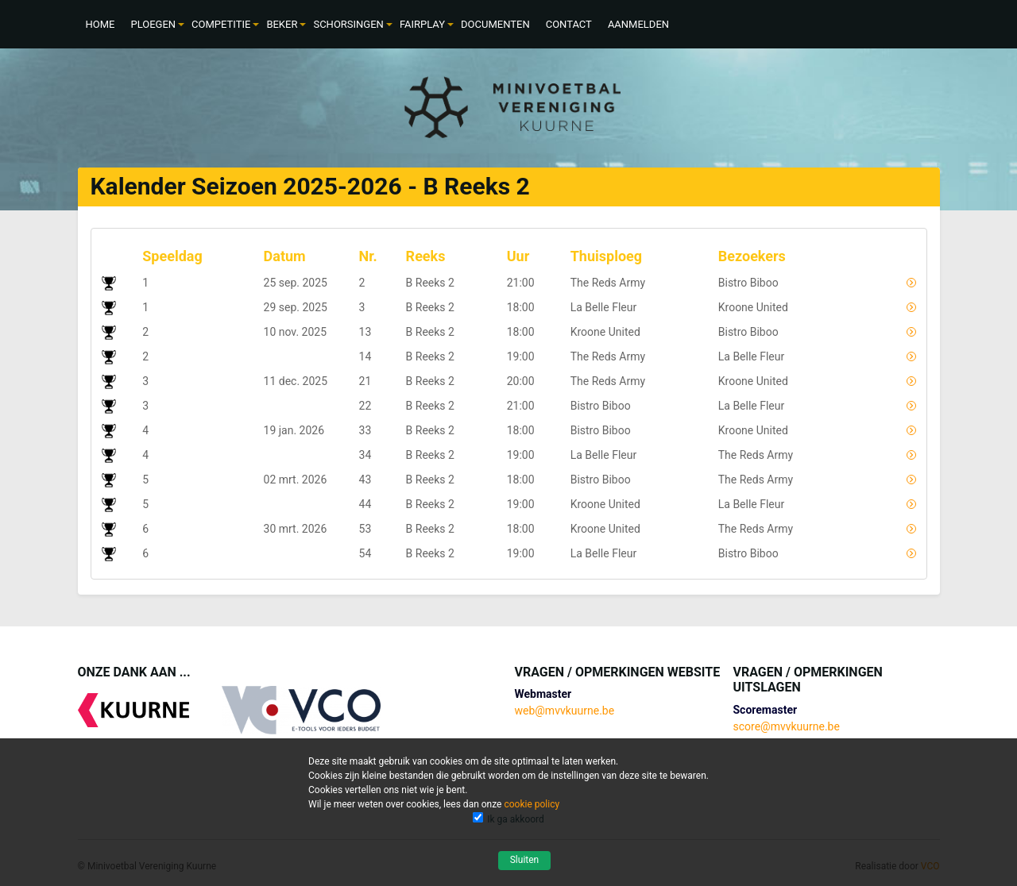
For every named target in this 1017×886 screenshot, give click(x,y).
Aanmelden (638, 24)
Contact (569, 24)
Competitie (220, 24)
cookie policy (531, 804)
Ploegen (153, 24)
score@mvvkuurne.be (786, 726)
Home (100, 24)
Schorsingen (348, 24)
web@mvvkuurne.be (564, 710)
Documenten (495, 24)
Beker (281, 24)
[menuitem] (100, 24)
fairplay (422, 24)
